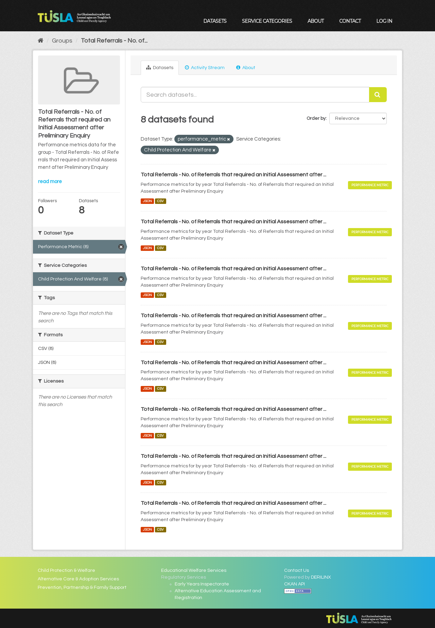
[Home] (41, 40)
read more (50, 181)
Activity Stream (205, 67)
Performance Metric (369, 185)
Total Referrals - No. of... (114, 40)
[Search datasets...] (255, 94)
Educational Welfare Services (193, 570)
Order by (316, 118)
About (316, 21)
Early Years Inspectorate (202, 584)
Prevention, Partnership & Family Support (82, 587)
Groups (62, 40)
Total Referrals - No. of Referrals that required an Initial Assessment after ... (233, 174)
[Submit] (378, 94)
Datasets (214, 21)
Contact (350, 21)
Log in (384, 21)
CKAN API (294, 584)
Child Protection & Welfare (66, 570)
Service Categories (267, 21)
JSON (147, 201)
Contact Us (296, 570)
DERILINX (321, 577)
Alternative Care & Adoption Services (78, 579)
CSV (160, 201)
